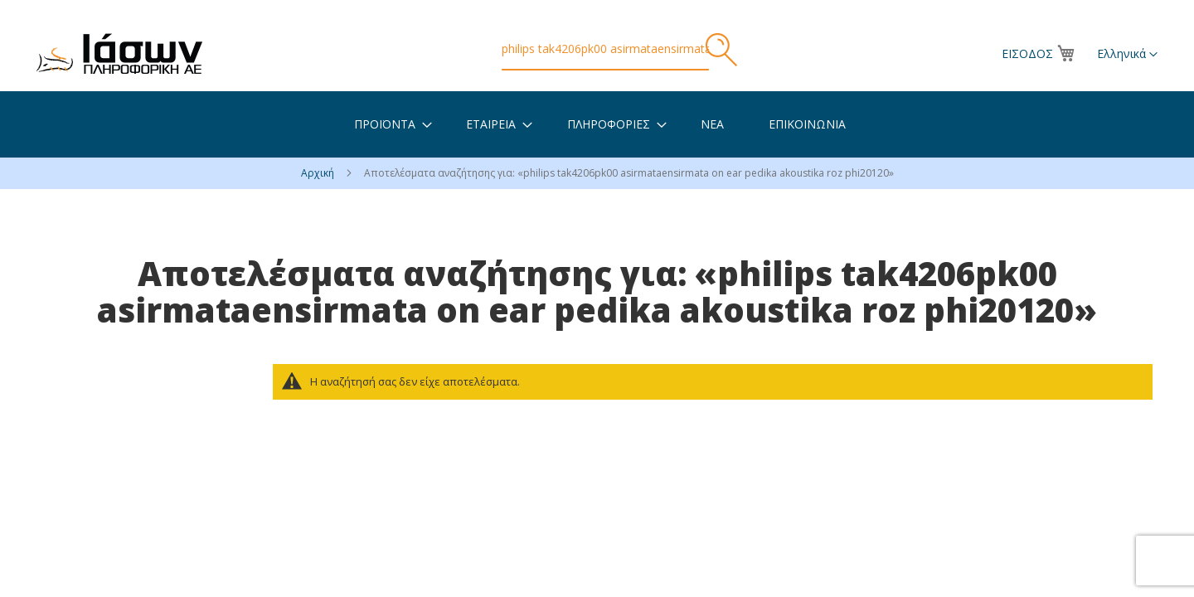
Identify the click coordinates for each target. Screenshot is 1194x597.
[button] (1127, 55)
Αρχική (319, 173)
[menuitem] (384, 123)
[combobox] (605, 49)
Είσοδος (1027, 53)
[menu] (597, 124)
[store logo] (119, 53)
